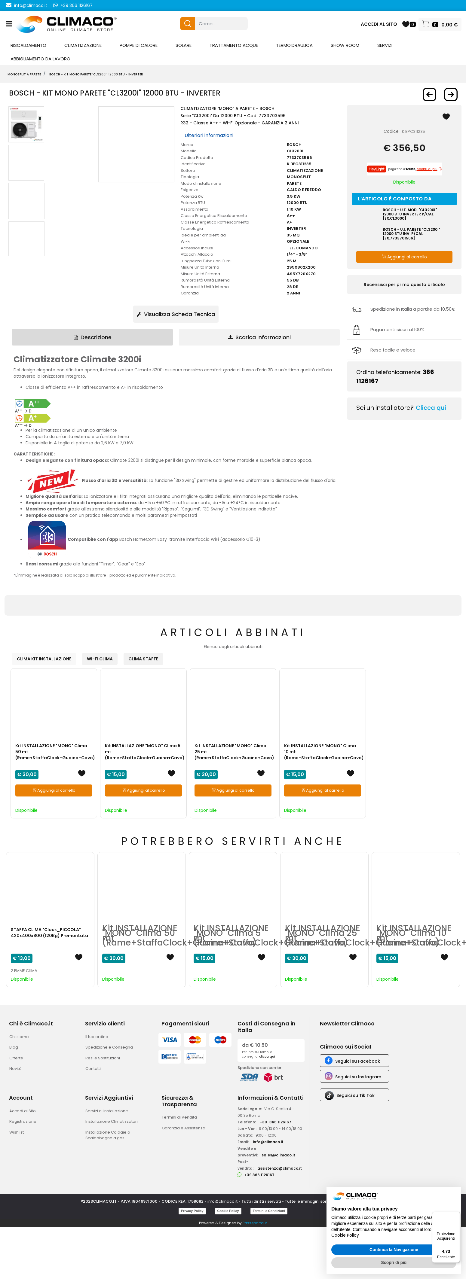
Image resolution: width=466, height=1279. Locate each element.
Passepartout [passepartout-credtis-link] (255, 1223)
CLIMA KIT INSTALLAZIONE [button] (44, 659)
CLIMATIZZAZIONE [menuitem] (83, 45)
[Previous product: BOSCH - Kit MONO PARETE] (429, 94)
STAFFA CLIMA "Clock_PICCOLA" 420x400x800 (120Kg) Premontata (49, 933)
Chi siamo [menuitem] (19, 1037)
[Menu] (456, 1215)
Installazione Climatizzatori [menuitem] (111, 1121)
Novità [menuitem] (15, 1068)
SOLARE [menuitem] (184, 45)
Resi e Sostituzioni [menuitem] (102, 1058)
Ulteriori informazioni (209, 135)
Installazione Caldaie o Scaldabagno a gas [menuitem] (107, 1135)
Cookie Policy (228, 1211)
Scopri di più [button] (394, 1262)
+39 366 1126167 (76, 5)
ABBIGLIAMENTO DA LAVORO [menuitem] (40, 59)
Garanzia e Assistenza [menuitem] (183, 1128)
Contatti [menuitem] (93, 1068)
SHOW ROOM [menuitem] (345, 45)
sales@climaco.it (278, 1155)
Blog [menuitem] (13, 1047)
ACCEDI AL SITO (379, 24)
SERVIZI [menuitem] (384, 45)
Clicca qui (431, 407)
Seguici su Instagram (358, 1077)
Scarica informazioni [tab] (259, 337)
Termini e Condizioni (269, 1211)
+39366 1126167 (275, 1122)
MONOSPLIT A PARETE (24, 74)
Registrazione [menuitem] (22, 1121)
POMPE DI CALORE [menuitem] (139, 45)
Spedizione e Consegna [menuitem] (109, 1047)
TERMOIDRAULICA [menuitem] (294, 45)
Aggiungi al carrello (404, 257)
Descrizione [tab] (93, 337)
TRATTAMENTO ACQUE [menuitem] (234, 45)
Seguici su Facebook (357, 1061)
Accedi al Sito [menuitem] (22, 1111)
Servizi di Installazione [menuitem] (106, 1111)
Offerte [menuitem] (16, 1058)
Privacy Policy (192, 1211)
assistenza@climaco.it (279, 1168)
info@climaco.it (30, 5)
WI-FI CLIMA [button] (100, 659)
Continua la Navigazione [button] (393, 1249)
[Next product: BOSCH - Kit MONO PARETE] (450, 94)
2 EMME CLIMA (24, 970)
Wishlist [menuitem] (16, 1132)
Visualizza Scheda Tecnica (176, 314)
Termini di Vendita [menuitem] (179, 1117)
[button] (187, 23)
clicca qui (267, 1056)
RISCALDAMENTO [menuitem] (28, 45)
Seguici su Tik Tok (355, 1095)
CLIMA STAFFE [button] (143, 659)
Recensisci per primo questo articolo (404, 285)
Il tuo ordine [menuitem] (96, 1037)
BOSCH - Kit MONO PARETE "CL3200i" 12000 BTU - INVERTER (96, 74)
